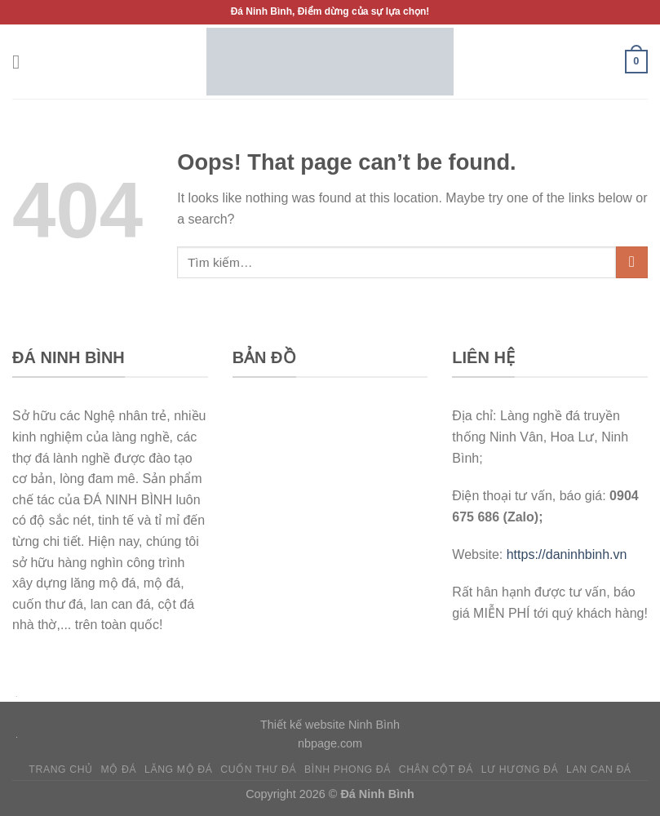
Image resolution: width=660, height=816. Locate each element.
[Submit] (632, 262)
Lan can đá (598, 769)
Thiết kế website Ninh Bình (330, 724)
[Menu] (22, 62)
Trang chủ (60, 769)
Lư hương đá (520, 769)
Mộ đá (119, 769)
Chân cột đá (436, 769)
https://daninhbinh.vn (567, 554)
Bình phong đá (347, 769)
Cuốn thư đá (258, 769)
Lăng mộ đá (178, 769)
